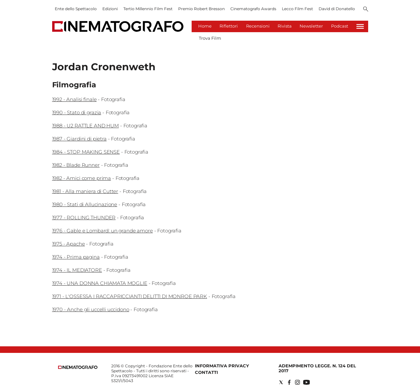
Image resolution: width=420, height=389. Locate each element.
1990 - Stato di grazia (76, 112)
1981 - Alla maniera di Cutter (85, 191)
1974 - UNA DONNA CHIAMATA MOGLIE (99, 283)
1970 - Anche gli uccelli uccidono (90, 309)
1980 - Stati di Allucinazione (84, 204)
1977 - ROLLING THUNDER (84, 217)
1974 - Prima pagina (76, 257)
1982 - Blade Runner (76, 165)
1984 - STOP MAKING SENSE (86, 152)
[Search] (365, 9)
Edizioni (110, 8)
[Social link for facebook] (289, 382)
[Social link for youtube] (306, 382)
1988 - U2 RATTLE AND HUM (85, 125)
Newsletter (311, 26)
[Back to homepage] (77, 367)
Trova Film (210, 38)
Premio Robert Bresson (201, 8)
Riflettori (229, 26)
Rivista (285, 26)
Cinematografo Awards (253, 8)
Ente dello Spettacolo (76, 8)
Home (205, 26)
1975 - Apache (68, 244)
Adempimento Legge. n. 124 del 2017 (317, 368)
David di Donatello (337, 8)
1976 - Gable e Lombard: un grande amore (102, 230)
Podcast (339, 26)
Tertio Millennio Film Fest (148, 8)
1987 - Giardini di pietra (79, 139)
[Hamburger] (360, 26)
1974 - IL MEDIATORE (77, 270)
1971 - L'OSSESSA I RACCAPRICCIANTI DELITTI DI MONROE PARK (129, 296)
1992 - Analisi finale (74, 99)
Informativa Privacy (222, 365)
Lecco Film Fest (297, 8)
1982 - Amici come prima (81, 178)
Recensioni (258, 26)
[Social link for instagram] (297, 382)
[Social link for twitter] (281, 382)
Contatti (206, 372)
